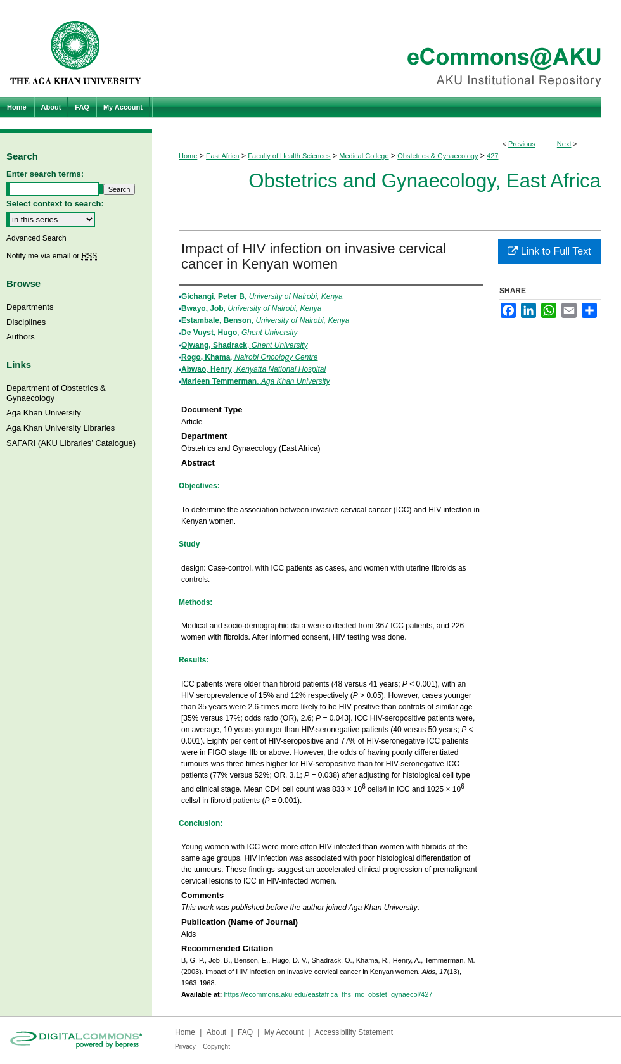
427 (492, 156)
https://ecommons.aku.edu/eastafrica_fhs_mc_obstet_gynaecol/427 (328, 994)
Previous (521, 144)
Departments (29, 307)
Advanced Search (36, 238)
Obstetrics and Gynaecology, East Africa (424, 181)
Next (564, 144)
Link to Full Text (549, 251)
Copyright (216, 1046)
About (216, 1032)
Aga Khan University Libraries (60, 428)
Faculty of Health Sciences (289, 156)
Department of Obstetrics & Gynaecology (56, 393)
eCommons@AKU (386, 48)
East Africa (223, 156)
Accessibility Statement (354, 1032)
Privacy (185, 1046)
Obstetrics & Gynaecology (437, 156)
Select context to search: (55, 203)
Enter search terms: (45, 174)
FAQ (245, 1032)
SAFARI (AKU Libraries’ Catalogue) (71, 443)
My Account (284, 1032)
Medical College (363, 156)
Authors (20, 336)
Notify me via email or (51, 255)
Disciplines (26, 322)
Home (188, 156)
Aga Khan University (43, 412)
